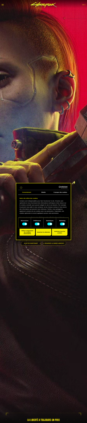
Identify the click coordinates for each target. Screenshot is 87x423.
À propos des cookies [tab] (60, 192)
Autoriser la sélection (43, 232)
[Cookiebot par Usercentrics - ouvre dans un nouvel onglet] (60, 187)
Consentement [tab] (26, 192)
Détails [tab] (43, 192)
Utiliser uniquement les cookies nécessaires (27, 232)
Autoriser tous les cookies (59, 232)
